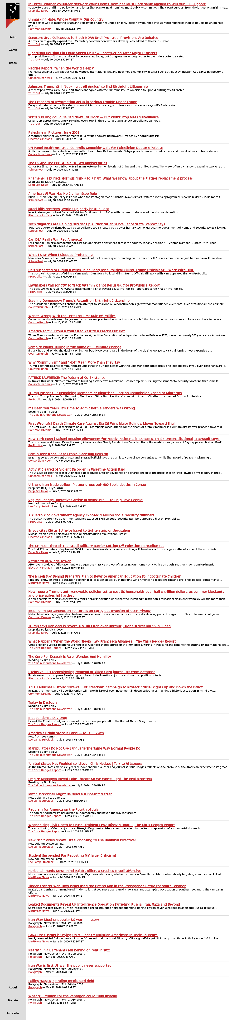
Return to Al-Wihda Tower (49, 561)
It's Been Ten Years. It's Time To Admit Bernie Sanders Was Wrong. (82, 408)
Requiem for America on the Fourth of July (63, 809)
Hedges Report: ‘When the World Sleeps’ (61, 68)
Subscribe (12, 1013)
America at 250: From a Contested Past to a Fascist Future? (76, 331)
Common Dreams (39, 29)
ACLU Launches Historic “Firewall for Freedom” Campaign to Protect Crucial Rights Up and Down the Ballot (115, 687)
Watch (13, 50)
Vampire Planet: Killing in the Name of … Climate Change (74, 347)
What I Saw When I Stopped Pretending (61, 255)
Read (13, 37)
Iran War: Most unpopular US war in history (63, 920)
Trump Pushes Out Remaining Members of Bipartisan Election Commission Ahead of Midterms (105, 393)
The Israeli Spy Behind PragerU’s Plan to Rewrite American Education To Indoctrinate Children (104, 576)
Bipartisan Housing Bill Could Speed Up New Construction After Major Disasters (92, 53)
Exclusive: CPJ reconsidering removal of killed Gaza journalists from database (91, 672)
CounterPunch (38, 307)
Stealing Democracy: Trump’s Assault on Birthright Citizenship (79, 301)
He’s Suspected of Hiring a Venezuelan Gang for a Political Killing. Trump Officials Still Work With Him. (111, 270)
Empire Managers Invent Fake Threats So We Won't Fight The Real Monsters (90, 779)
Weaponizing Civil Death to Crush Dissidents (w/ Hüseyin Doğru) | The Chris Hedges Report (101, 825)
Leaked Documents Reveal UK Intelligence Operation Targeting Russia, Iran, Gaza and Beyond (104, 904)
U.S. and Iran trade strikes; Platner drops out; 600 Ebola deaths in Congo (87, 485)
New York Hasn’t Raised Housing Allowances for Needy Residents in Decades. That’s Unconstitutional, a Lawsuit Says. (124, 439)
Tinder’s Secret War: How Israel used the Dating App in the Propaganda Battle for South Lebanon (107, 886)
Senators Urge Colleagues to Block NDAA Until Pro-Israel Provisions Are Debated (93, 38)
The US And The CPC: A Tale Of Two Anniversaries (67, 163)
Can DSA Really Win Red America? (55, 239)
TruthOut (34, 44)
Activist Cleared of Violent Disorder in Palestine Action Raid (76, 469)
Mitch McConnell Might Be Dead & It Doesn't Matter (70, 794)
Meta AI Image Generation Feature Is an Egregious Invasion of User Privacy (89, 611)
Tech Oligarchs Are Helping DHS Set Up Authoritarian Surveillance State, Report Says (96, 224)
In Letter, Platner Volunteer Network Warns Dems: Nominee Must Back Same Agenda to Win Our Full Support (117, 4)
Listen (13, 63)
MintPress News (38, 583)
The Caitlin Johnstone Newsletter (50, 415)
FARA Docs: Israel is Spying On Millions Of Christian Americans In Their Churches (93, 935)
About (13, 988)
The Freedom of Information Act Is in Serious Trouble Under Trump (82, 102)
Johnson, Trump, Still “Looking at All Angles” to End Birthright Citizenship (88, 87)
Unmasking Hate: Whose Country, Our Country (65, 19)
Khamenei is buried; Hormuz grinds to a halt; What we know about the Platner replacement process (110, 178)
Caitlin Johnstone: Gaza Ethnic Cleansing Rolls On (68, 454)
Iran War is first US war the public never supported (69, 966)
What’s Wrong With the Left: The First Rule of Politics (72, 316)
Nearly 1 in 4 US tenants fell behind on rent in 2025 (69, 950)
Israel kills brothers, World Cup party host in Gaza (68, 209)
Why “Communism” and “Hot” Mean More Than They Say (74, 362)
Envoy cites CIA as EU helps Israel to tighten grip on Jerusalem (79, 531)
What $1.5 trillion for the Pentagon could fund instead (72, 996)
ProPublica (35, 277)
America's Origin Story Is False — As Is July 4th (66, 733)
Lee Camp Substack (40, 506)
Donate (13, 1000)
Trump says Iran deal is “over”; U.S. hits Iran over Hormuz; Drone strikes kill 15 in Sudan (99, 626)
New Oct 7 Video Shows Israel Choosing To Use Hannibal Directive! (82, 840)
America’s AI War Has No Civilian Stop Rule (62, 194)
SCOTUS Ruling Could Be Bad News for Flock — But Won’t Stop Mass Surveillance (93, 117)
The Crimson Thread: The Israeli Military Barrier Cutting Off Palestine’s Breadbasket (96, 546)
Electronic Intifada (40, 139)
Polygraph (35, 926)
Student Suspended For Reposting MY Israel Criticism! (72, 856)
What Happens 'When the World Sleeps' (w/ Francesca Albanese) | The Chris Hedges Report (102, 641)
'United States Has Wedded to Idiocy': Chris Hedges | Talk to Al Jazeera (85, 764)
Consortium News (40, 78)
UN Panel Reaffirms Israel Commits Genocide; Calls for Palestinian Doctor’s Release (95, 148)
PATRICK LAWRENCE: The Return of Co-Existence (66, 378)
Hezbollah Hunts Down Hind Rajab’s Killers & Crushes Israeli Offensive (84, 871)
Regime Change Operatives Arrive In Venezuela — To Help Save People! (85, 500)
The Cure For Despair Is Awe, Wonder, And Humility (69, 657)
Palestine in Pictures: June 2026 (53, 132)
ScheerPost (35, 170)
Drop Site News (38, 11)
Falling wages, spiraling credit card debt (61, 981)
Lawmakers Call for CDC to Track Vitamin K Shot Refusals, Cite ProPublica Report (94, 285)
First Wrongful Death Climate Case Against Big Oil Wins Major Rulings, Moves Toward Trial (101, 424)
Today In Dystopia (42, 703)
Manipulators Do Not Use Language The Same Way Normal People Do (84, 748)
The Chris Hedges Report (44, 648)
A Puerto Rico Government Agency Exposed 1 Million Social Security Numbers (91, 515)
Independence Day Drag (47, 718)
